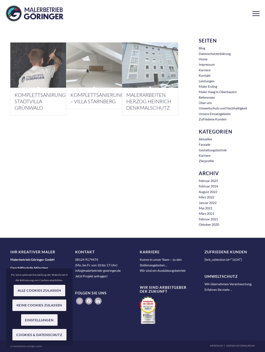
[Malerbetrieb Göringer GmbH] (34, 13)
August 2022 (208, 192)
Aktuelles (205, 139)
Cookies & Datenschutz (39, 335)
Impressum (207, 64)
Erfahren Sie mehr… (218, 289)
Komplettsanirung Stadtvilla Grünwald (40, 101)
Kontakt (205, 75)
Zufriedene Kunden (212, 119)
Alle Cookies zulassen (39, 290)
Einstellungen (39, 320)
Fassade (204, 144)
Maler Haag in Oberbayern (218, 92)
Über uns (205, 103)
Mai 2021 (205, 208)
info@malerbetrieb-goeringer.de (98, 270)
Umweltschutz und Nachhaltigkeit (223, 108)
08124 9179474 (86, 259)
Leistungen (206, 81)
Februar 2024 (208, 186)
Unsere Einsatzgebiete (215, 114)
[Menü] (255, 13)
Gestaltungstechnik (213, 150)
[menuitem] (255, 13)
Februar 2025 (208, 181)
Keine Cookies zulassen (39, 305)
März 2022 (206, 197)
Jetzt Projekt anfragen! (91, 276)
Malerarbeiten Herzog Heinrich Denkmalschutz (148, 101)
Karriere (205, 70)
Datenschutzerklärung (215, 54)
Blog (202, 48)
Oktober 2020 (209, 224)
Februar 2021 (208, 219)
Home (203, 59)
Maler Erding (208, 86)
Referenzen (207, 97)
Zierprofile (206, 161)
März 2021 (206, 213)
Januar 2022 (208, 203)
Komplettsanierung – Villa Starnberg (97, 98)
